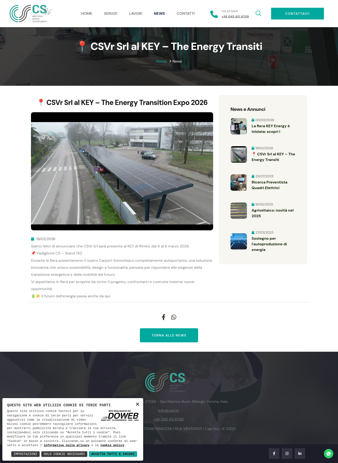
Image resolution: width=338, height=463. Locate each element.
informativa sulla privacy (66, 445)
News (159, 13)
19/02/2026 (43, 239)
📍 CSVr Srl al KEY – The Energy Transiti (273, 157)
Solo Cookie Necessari (64, 454)
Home (86, 13)
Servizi (110, 13)
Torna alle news (169, 335)
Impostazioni (25, 454)
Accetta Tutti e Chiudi (113, 454)
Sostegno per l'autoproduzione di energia (269, 244)
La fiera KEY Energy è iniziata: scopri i (271, 128)
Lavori (135, 13)
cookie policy (112, 445)
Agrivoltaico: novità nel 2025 (273, 213)
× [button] (137, 405)
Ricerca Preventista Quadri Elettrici (270, 185)
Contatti (186, 13)
